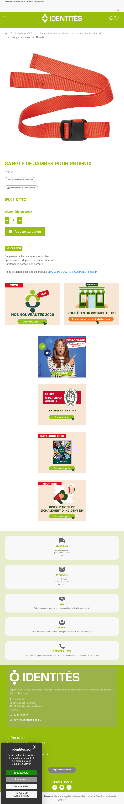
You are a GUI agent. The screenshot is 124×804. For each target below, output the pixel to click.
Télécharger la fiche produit (21, 187)
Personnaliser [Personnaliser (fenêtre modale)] (21, 786)
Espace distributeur (62, 769)
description (13, 248)
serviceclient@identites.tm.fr (28, 719)
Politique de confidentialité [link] (21, 794)
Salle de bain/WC (23, 33)
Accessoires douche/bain (89, 33)
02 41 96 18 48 (21, 714)
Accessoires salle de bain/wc (54, 33)
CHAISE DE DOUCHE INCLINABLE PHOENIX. (72, 271)
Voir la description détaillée (20, 179)
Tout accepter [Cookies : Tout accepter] (21, 772)
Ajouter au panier (24, 231)
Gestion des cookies (83, 796)
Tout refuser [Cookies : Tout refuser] (21, 779)
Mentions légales (62, 796)
